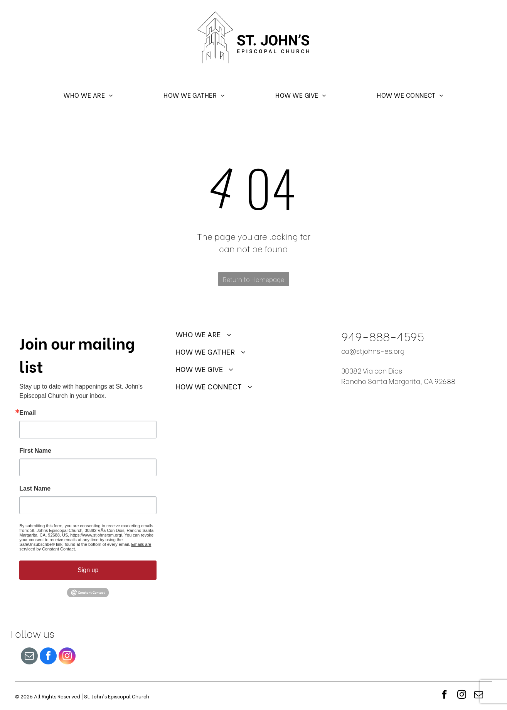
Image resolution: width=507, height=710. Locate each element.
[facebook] (48, 656)
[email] (29, 656)
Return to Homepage (253, 279)
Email (27, 413)
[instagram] (67, 656)
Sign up (87, 570)
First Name (35, 451)
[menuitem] (88, 94)
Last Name (35, 489)
